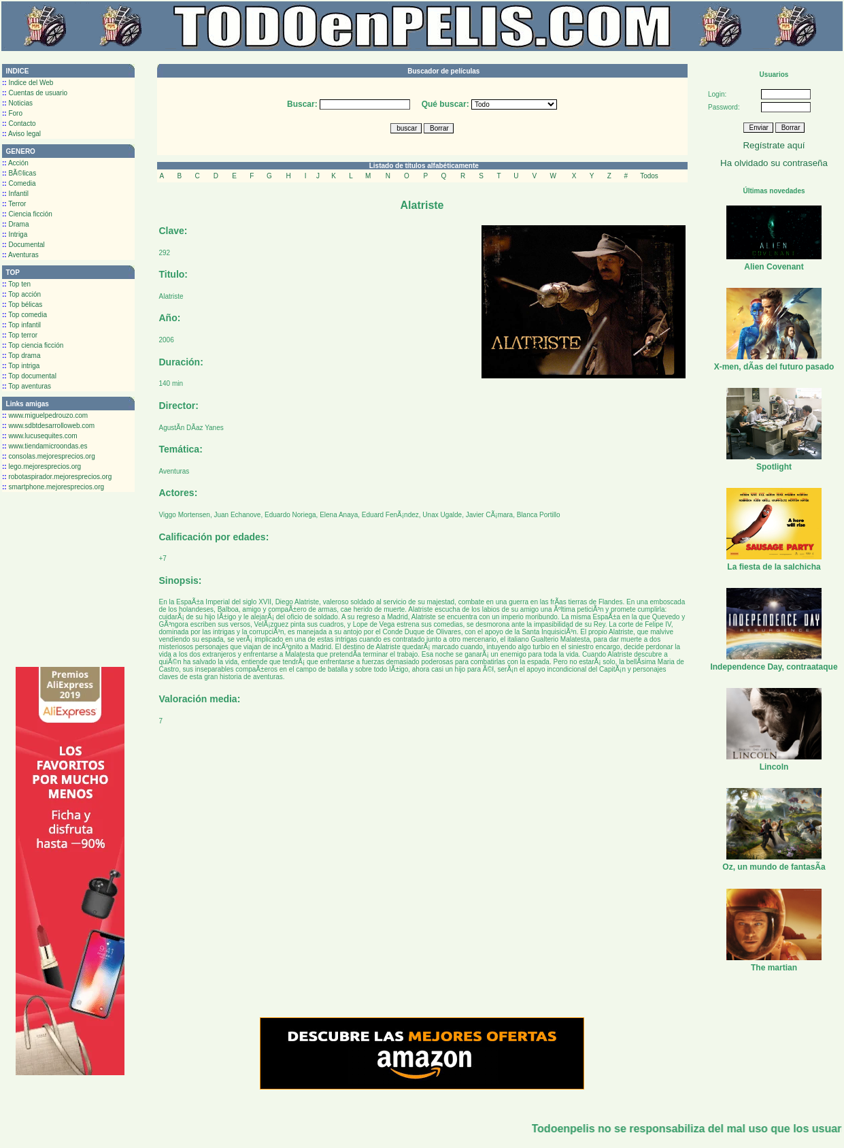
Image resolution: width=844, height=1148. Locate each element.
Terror (14, 204)
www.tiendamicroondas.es (45, 446)
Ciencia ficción (27, 214)
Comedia (18, 183)
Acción (15, 163)
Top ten (16, 284)
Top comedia (24, 314)
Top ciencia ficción (32, 345)
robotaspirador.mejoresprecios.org (57, 476)
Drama (15, 224)
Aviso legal (21, 133)
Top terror (19, 335)
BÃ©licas (19, 173)
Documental (23, 244)
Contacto (18, 123)
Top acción (21, 294)
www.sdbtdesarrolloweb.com (48, 425)
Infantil (15, 193)
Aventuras (20, 255)
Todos (649, 176)
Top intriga (20, 366)
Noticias (17, 103)
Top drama (21, 355)
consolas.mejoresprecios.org (48, 456)
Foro (12, 113)
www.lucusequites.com (40, 436)
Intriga (14, 234)
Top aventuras (26, 386)
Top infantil (21, 325)
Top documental (29, 376)
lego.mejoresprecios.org (41, 466)
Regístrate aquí (774, 145)
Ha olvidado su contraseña (774, 163)
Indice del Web (27, 82)
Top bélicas (22, 304)
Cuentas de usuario (34, 93)
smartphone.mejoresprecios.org (53, 487)
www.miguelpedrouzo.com (45, 415)
